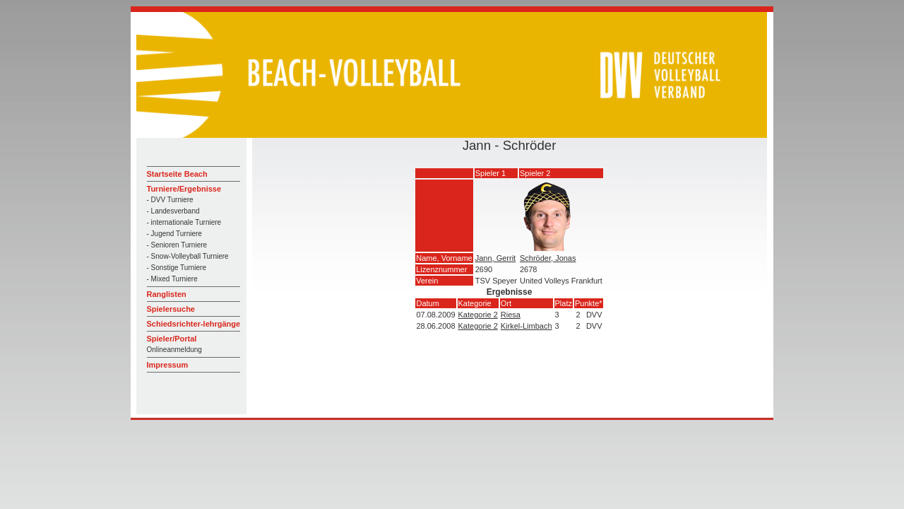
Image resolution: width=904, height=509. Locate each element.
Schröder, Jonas (548, 258)
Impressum (168, 365)
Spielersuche (171, 309)
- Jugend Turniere (174, 234)
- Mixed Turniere (172, 279)
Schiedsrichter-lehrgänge (194, 324)
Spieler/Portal (172, 338)
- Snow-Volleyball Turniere (188, 256)
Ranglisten (166, 294)
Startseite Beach (177, 174)
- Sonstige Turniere (177, 267)
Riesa (511, 314)
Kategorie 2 (478, 314)
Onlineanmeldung (174, 349)
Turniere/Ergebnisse (184, 189)
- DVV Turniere (170, 200)
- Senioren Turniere (177, 245)
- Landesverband (173, 211)
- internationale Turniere (184, 222)
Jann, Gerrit (495, 258)
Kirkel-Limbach (526, 326)
